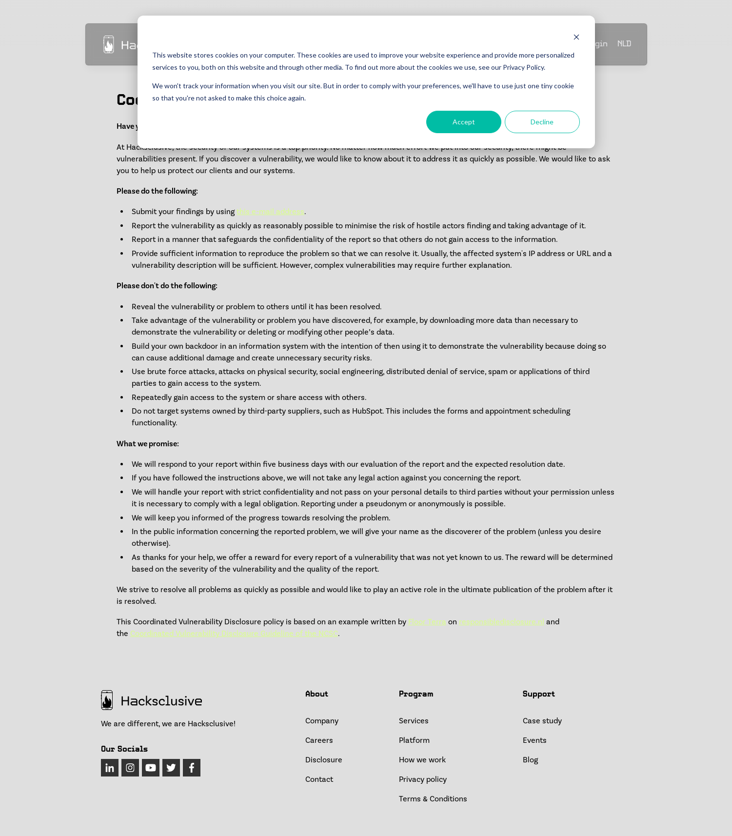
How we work (422, 760)
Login (597, 44)
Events (535, 740)
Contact (319, 779)
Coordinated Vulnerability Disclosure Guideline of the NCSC (234, 633)
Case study (542, 721)
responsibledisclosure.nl (501, 622)
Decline (542, 122)
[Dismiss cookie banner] (576, 37)
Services (414, 721)
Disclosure (323, 760)
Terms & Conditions (433, 799)
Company (321, 721)
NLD (624, 45)
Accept (464, 122)
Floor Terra (427, 622)
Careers (319, 740)
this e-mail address (270, 212)
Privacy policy (423, 779)
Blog (530, 760)
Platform (414, 740)
